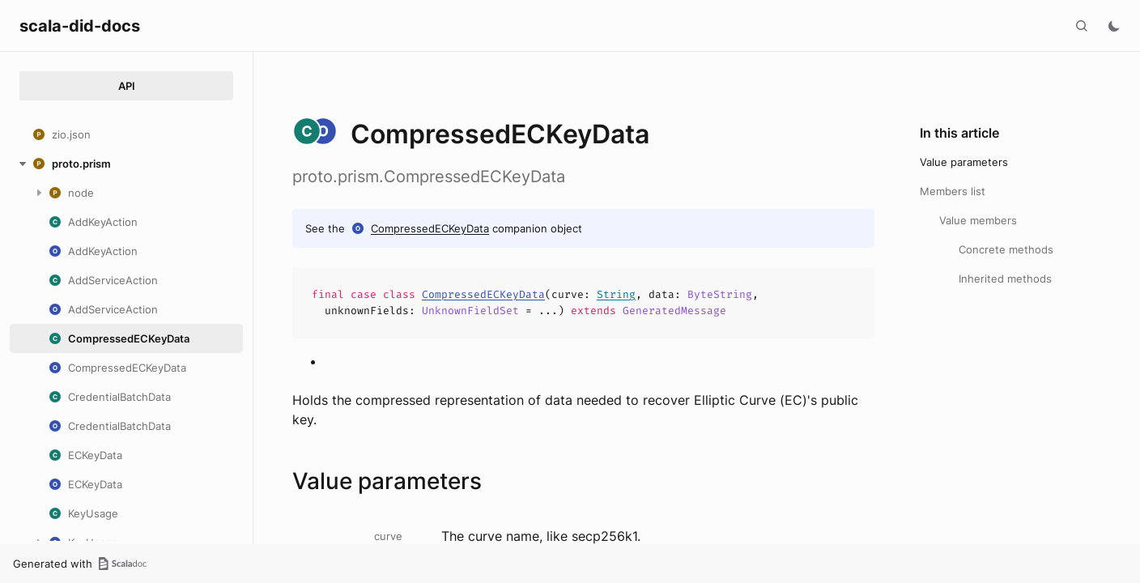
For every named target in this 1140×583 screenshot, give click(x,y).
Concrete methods (1006, 249)
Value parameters (964, 161)
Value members (978, 220)
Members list (952, 191)
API (126, 85)
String (616, 294)
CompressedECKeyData (430, 228)
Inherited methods (1005, 278)
